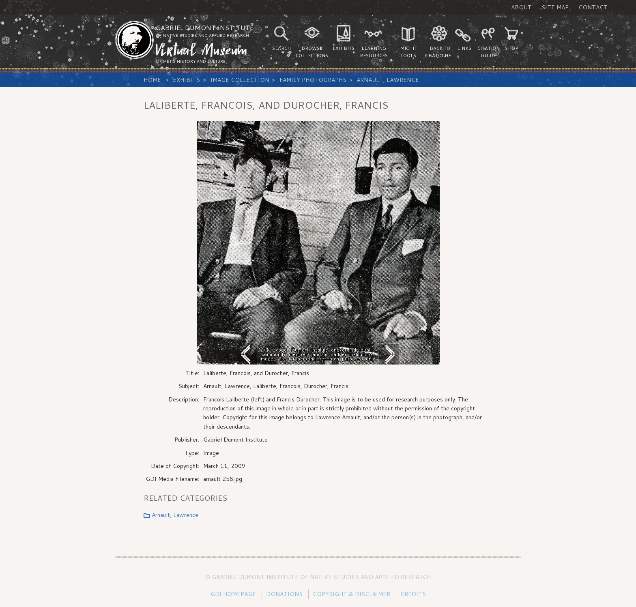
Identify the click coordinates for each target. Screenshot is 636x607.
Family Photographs (312, 80)
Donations (284, 594)
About (521, 7)
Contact (593, 7)
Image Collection (240, 80)
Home (152, 80)
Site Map (555, 7)
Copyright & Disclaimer (351, 594)
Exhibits (186, 80)
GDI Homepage (233, 594)
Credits (413, 594)
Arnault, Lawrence (388, 80)
